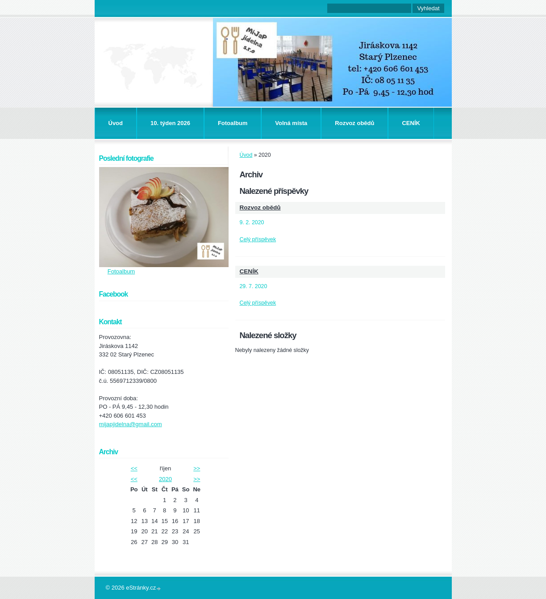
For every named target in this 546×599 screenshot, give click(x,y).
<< (134, 468)
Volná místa (291, 123)
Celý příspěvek (258, 239)
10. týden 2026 (170, 123)
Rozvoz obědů (354, 123)
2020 (165, 479)
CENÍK (411, 123)
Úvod (115, 123)
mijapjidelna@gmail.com (130, 424)
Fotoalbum (232, 123)
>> (196, 468)
